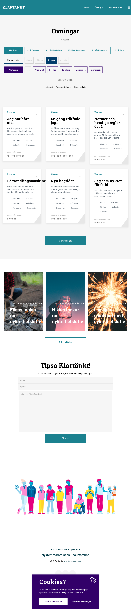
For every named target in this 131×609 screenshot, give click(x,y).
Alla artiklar (65, 342)
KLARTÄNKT (14, 7)
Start (86, 7)
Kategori (49, 87)
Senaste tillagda (63, 87)
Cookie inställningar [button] (81, 601)
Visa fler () (65, 240)
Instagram (72, 573)
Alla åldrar (13, 50)
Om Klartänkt (115, 7)
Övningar (99, 7)
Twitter (65, 573)
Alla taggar (13, 70)
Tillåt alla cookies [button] (53, 601)
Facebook (58, 573)
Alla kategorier (13, 60)
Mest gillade (80, 87)
